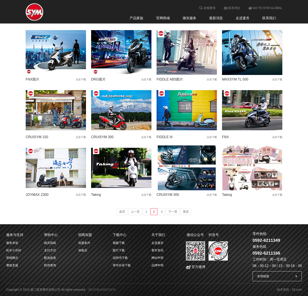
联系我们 (269, 18)
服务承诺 (12, 243)
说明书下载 (120, 257)
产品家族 (136, 18)
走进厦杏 (242, 18)
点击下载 (81, 79)
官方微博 (195, 267)
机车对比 (232, 8)
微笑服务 (189, 18)
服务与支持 (14, 235)
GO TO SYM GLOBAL (265, 8)
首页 (122, 211)
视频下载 (119, 243)
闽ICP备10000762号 (102, 289)
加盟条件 (84, 243)
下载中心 (119, 235)
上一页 (135, 211)
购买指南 (50, 243)
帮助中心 (51, 235)
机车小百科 (13, 250)
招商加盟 (85, 235)
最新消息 (216, 18)
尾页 (186, 211)
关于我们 (158, 235)
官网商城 (163, 18)
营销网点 (12, 257)
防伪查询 (50, 265)
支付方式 (50, 250)
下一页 (172, 211)
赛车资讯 (157, 250)
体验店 (82, 250)
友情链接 (263, 276)
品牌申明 (157, 265)
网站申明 (157, 257)
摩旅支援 (12, 265)
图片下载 (119, 250)
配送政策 (50, 257)
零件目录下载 (122, 265)
